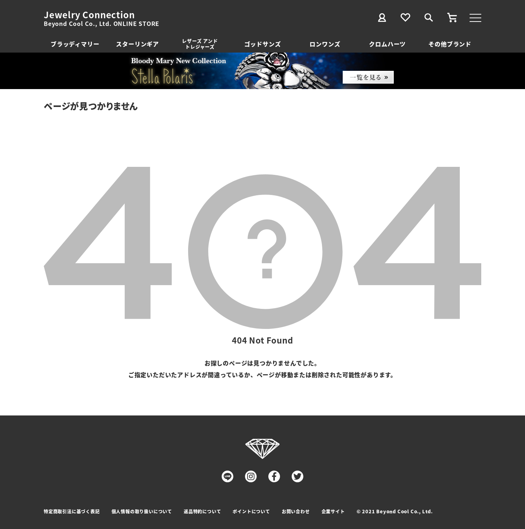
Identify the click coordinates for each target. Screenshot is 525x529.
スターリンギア (137, 43)
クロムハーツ (387, 43)
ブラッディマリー (75, 43)
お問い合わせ (296, 511)
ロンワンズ (325, 43)
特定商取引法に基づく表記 (72, 511)
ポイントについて (251, 511)
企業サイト (333, 511)
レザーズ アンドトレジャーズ (200, 43)
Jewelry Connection (89, 15)
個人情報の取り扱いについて (142, 511)
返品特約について (202, 511)
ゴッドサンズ (262, 43)
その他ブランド (449, 43)
